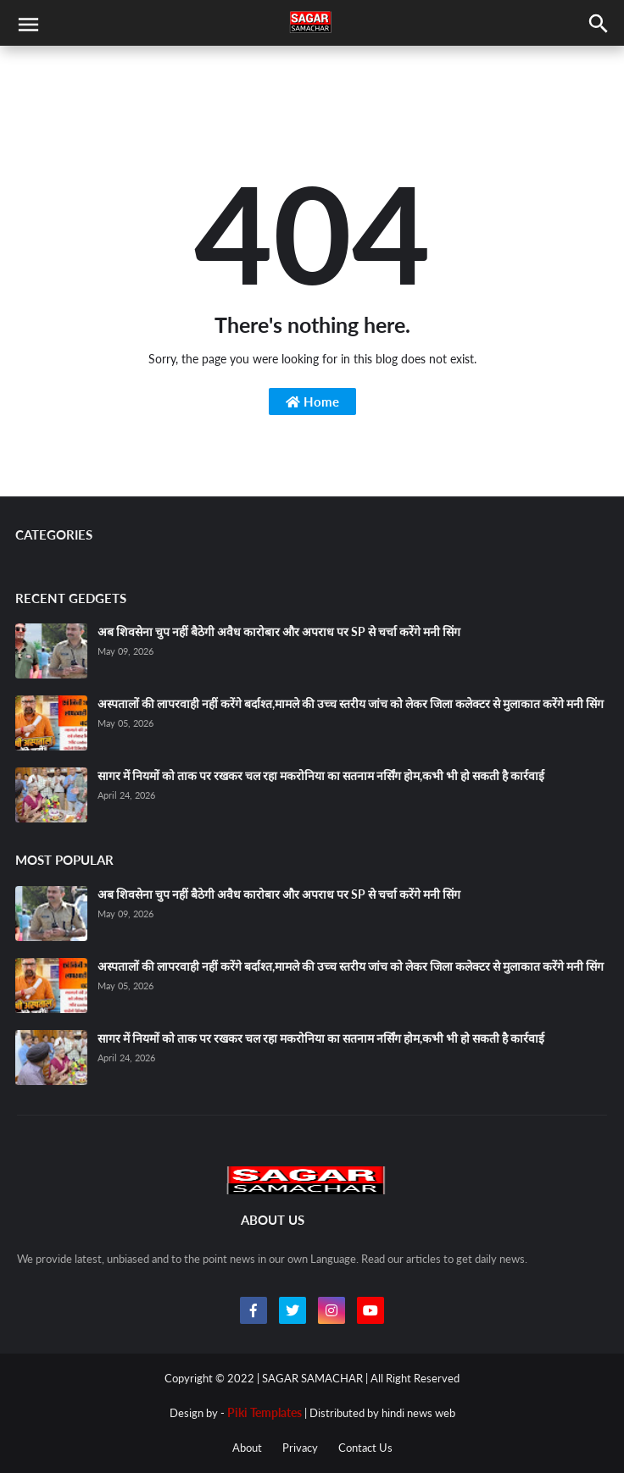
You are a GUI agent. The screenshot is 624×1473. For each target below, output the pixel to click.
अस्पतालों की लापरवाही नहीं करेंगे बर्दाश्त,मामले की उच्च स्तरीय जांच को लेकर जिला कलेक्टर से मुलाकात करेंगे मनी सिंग (351, 703)
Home (312, 401)
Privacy (300, 1447)
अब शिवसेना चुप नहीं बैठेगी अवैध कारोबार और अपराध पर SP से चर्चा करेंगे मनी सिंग (279, 631)
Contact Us (365, 1447)
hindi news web (418, 1413)
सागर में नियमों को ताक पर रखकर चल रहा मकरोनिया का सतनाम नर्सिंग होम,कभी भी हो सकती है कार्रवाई (321, 775)
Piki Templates (264, 1412)
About (247, 1447)
